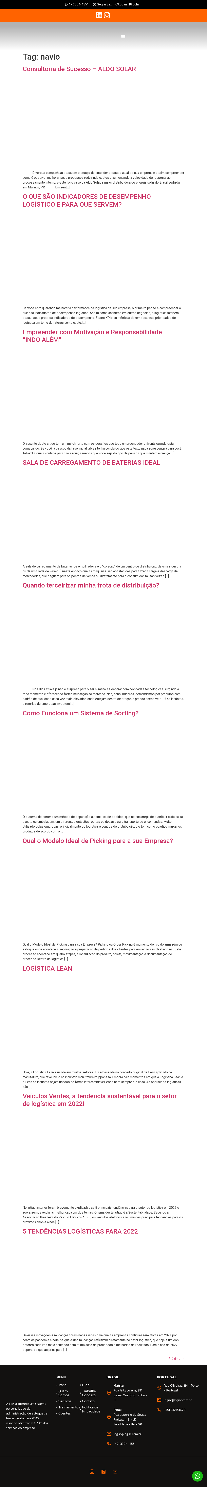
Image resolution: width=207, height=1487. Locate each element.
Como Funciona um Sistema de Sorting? (81, 713)
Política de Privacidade (91, 1409)
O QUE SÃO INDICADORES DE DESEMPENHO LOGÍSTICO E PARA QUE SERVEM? (87, 200)
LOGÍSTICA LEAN (47, 968)
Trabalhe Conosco (89, 1393)
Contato (88, 1401)
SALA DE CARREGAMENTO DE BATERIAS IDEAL (91, 462)
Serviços (65, 1401)
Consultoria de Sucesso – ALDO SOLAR (79, 69)
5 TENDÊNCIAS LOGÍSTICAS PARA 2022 (80, 1231)
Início (62, 1385)
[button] (123, 36)
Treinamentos (67, 1407)
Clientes (64, 1413)
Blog (85, 1385)
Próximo (176, 1359)
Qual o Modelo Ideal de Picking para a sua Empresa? (98, 841)
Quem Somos (63, 1393)
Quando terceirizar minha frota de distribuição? (91, 585)
